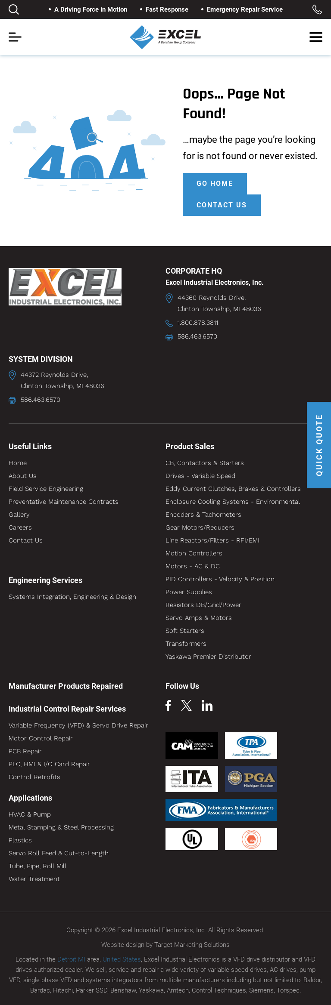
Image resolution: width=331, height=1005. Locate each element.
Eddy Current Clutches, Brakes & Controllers (233, 489)
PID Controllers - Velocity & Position (220, 579)
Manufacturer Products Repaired (66, 686)
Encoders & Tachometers (203, 514)
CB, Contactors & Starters (205, 463)
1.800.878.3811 (198, 323)
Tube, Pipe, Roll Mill (37, 866)
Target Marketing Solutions (192, 945)
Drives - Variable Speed (200, 476)
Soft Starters (185, 631)
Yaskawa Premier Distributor (208, 656)
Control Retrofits (34, 777)
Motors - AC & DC (193, 566)
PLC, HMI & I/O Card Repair (49, 764)
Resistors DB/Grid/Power (203, 605)
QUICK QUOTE (319, 445)
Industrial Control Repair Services (67, 708)
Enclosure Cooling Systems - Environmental (233, 502)
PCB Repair (25, 751)
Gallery (19, 514)
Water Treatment (34, 879)
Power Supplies (189, 592)
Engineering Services (45, 580)
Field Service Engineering (46, 489)
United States (122, 959)
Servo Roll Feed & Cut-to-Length (59, 853)
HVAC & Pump (30, 814)
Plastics (20, 840)
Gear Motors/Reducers (200, 527)
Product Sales (190, 446)
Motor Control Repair (41, 738)
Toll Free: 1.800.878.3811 (317, 9)
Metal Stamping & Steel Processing (61, 827)
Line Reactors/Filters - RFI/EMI (212, 540)
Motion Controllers (194, 553)
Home (18, 463)
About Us (23, 476)
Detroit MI (71, 959)
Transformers (186, 643)
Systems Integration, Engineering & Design (72, 597)
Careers (20, 527)
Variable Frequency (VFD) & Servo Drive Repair (78, 725)
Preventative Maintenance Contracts (64, 502)
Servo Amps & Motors (199, 618)
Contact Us (26, 540)
